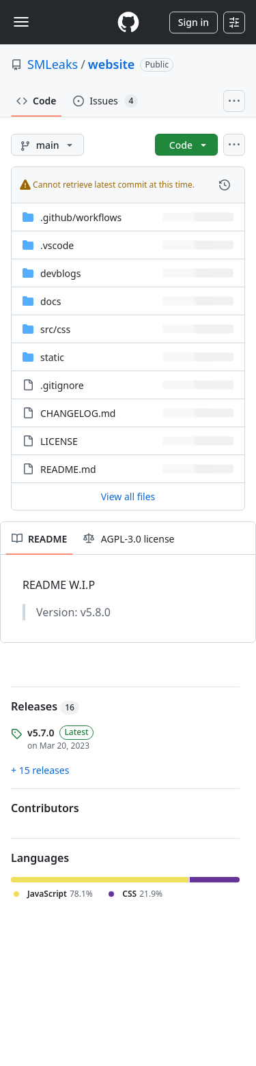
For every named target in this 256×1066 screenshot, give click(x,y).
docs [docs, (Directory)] (50, 301)
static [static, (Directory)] (52, 357)
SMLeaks (52, 64)
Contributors (45, 808)
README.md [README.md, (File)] (68, 469)
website (111, 64)
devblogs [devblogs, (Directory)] (60, 273)
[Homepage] (128, 22)
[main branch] (47, 145)
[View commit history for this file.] (224, 185)
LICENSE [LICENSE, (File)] (59, 441)
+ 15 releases (40, 770)
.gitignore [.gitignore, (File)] (62, 385)
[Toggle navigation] (21, 22)
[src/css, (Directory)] (55, 329)
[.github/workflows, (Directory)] (81, 217)
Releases (45, 706)
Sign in (193, 22)
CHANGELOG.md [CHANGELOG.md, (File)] (77, 413)
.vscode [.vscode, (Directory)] (57, 245)
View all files (128, 496)
